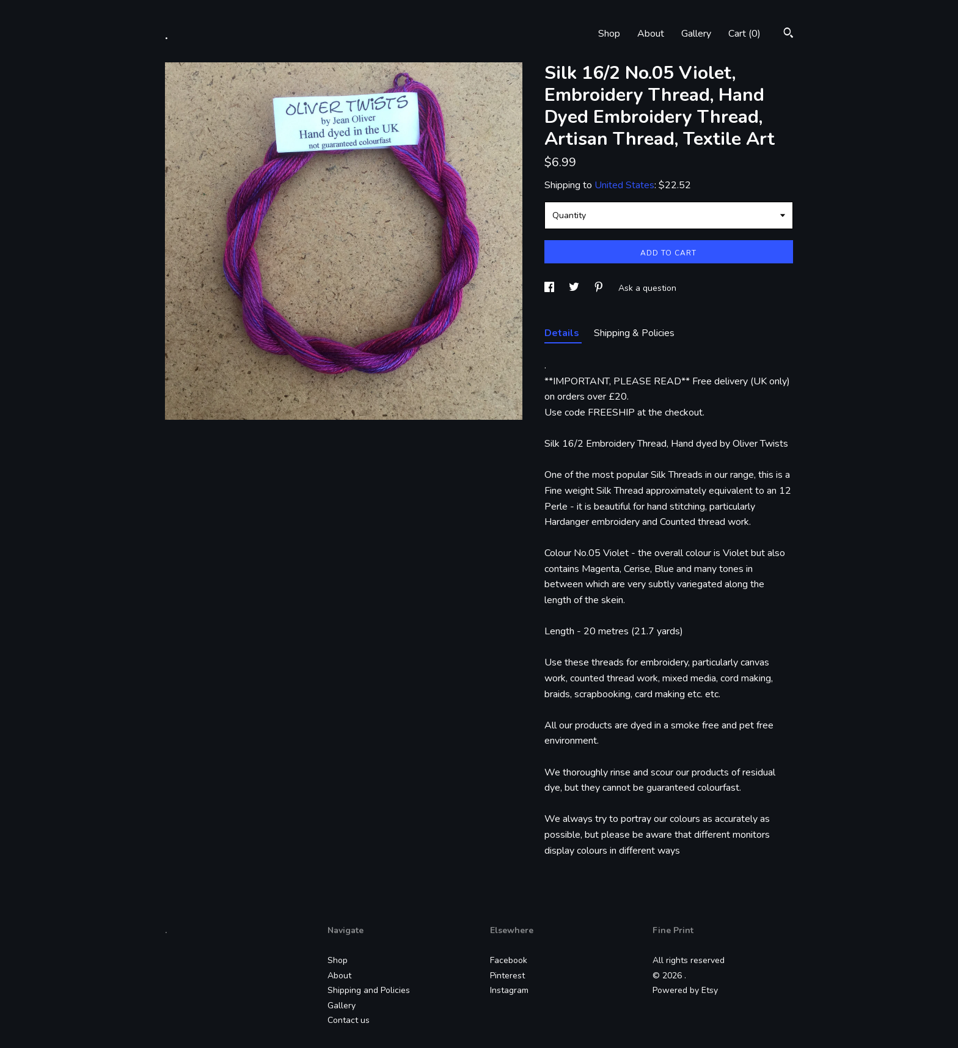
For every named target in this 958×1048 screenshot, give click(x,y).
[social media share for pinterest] (600, 288)
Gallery (696, 33)
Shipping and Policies (368, 990)
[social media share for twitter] (575, 288)
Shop (609, 33)
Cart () (744, 33)
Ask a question (647, 288)
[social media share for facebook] (550, 288)
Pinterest (507, 975)
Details (563, 333)
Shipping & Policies (634, 333)
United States (624, 185)
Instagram (509, 990)
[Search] (788, 34)
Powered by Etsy (685, 990)
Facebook (508, 960)
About (650, 33)
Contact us (348, 1020)
